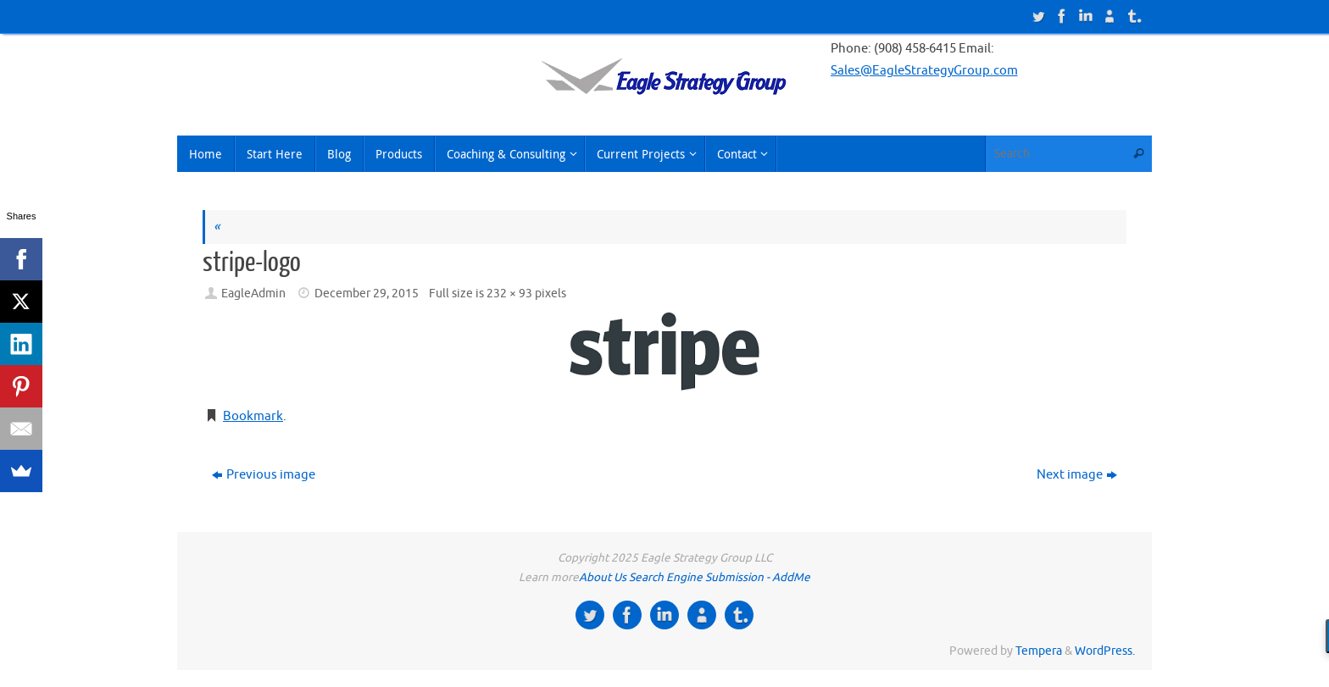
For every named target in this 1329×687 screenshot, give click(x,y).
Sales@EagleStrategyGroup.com (924, 71)
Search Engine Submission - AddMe (719, 577)
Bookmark (253, 416)
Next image (1077, 475)
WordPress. (1105, 651)
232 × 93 (509, 293)
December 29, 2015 (366, 293)
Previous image (263, 475)
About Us (602, 577)
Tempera (1038, 651)
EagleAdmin (253, 293)
